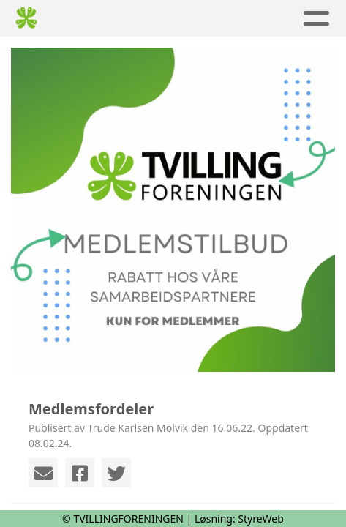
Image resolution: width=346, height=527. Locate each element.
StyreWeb (261, 519)
